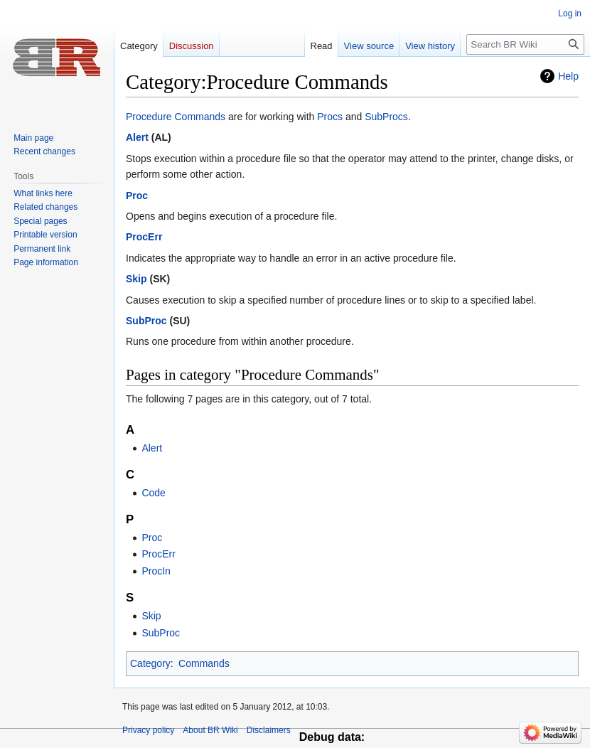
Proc (137, 195)
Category (150, 663)
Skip (136, 278)
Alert (137, 137)
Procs (330, 116)
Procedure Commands (175, 116)
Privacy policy (148, 730)
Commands (204, 663)
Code (153, 492)
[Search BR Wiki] (525, 44)
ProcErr (144, 236)
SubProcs (386, 116)
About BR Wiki (210, 730)
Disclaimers (269, 730)
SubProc (146, 320)
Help (568, 76)
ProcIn (155, 571)
